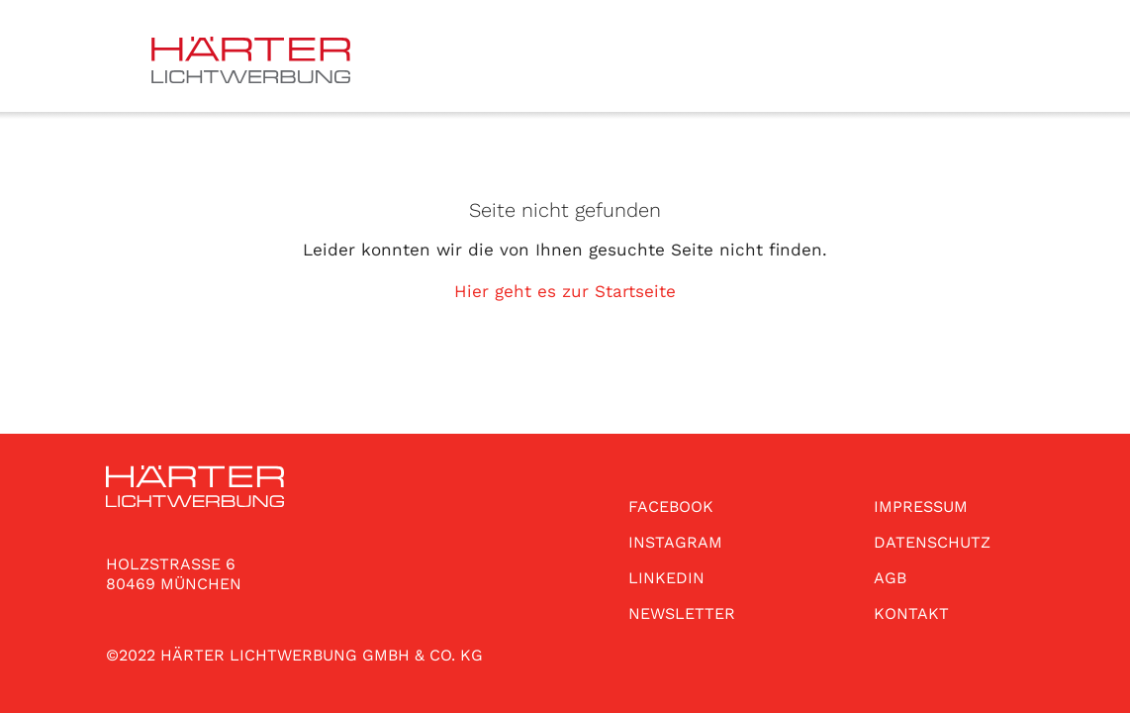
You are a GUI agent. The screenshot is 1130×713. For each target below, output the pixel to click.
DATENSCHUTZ (932, 542)
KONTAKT (911, 613)
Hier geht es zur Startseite (565, 291)
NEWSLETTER (681, 613)
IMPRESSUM (921, 506)
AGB (890, 577)
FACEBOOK (670, 506)
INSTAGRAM (675, 542)
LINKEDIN (666, 577)
